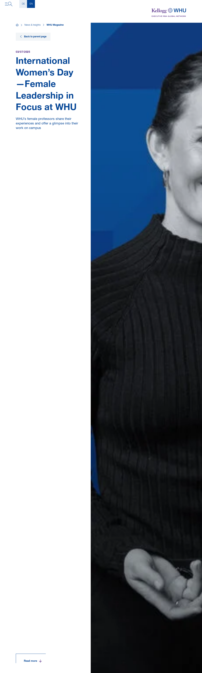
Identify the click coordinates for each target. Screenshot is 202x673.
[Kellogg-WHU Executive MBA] (169, 12)
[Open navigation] (8, 4)
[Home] (17, 25)
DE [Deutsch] (23, 4)
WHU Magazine (55, 25)
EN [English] (31, 4)
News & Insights (32, 25)
